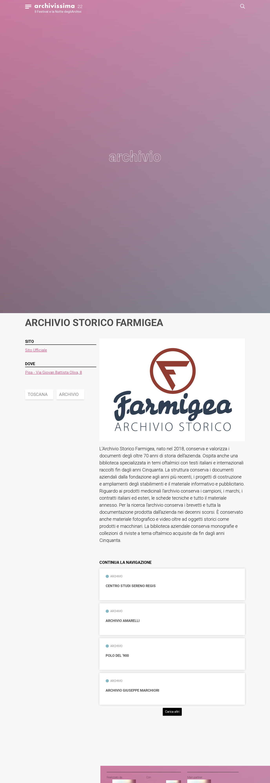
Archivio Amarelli (123, 621)
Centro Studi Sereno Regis (131, 586)
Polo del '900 (117, 655)
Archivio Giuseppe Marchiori (132, 690)
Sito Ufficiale (36, 350)
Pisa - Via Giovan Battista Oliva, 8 (53, 372)
